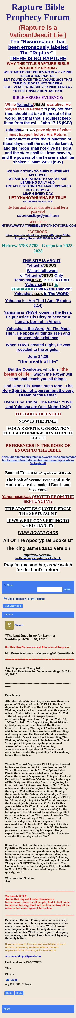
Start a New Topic (12, 606)
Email (13, 979)
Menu (8, 585)
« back (7, 1009)
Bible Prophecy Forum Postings (24, 598)
